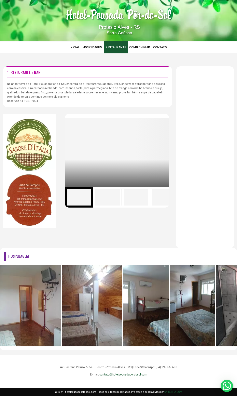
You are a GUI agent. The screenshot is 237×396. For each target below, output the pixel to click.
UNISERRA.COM (173, 392)
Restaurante (116, 47)
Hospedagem (92, 47)
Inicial (75, 47)
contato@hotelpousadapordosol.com (123, 374)
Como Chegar (139, 47)
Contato (160, 47)
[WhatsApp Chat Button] (227, 386)
